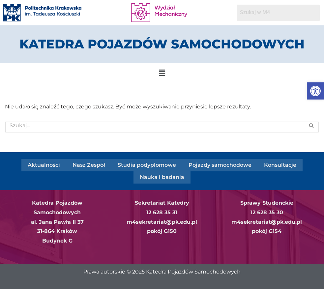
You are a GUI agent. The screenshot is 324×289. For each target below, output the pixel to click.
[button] (161, 73)
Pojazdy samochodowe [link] (220, 164)
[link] (315, 91)
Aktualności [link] (44, 164)
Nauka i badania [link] (162, 176)
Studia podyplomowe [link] (147, 164)
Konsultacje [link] (280, 164)
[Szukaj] (154, 127)
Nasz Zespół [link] (89, 164)
